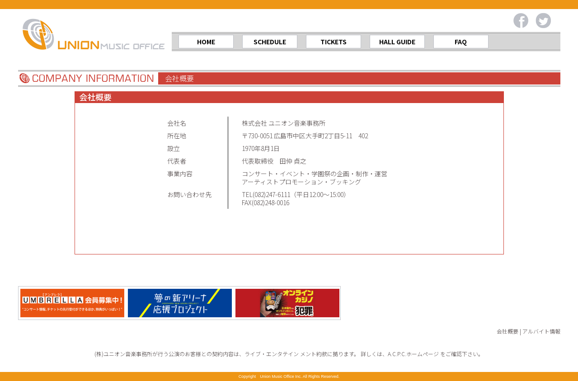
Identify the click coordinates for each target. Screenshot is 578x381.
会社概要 (507, 331)
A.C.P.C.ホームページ (413, 353)
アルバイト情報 (541, 331)
